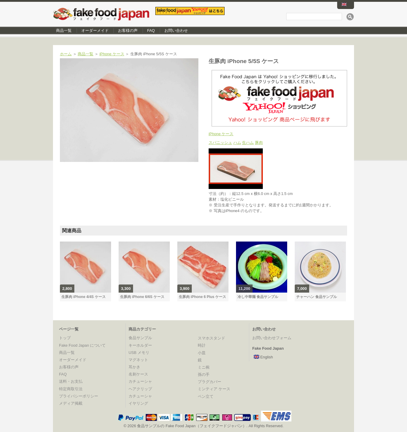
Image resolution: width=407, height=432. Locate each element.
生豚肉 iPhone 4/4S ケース (83, 297)
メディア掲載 (70, 403)
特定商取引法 (70, 389)
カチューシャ (140, 381)
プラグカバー (209, 381)
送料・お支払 (70, 381)
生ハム (248, 142)
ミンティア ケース (214, 389)
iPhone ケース (111, 54)
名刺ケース (138, 374)
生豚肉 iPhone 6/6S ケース (142, 297)
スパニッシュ (220, 142)
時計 (202, 345)
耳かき (134, 367)
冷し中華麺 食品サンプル (258, 297)
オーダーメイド (95, 30)
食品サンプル (140, 338)
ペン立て (205, 396)
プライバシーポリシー (78, 396)
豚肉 (259, 142)
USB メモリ (139, 352)
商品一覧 (64, 30)
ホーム (66, 54)
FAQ (151, 30)
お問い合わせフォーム (271, 338)
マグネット (138, 359)
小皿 (202, 353)
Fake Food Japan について (82, 345)
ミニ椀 (204, 367)
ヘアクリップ (140, 389)
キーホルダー (140, 345)
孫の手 (204, 374)
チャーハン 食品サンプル (316, 297)
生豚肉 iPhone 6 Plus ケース (202, 297)
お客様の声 (128, 30)
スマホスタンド (211, 338)
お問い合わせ (176, 30)
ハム (237, 142)
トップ (65, 338)
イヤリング (138, 403)
